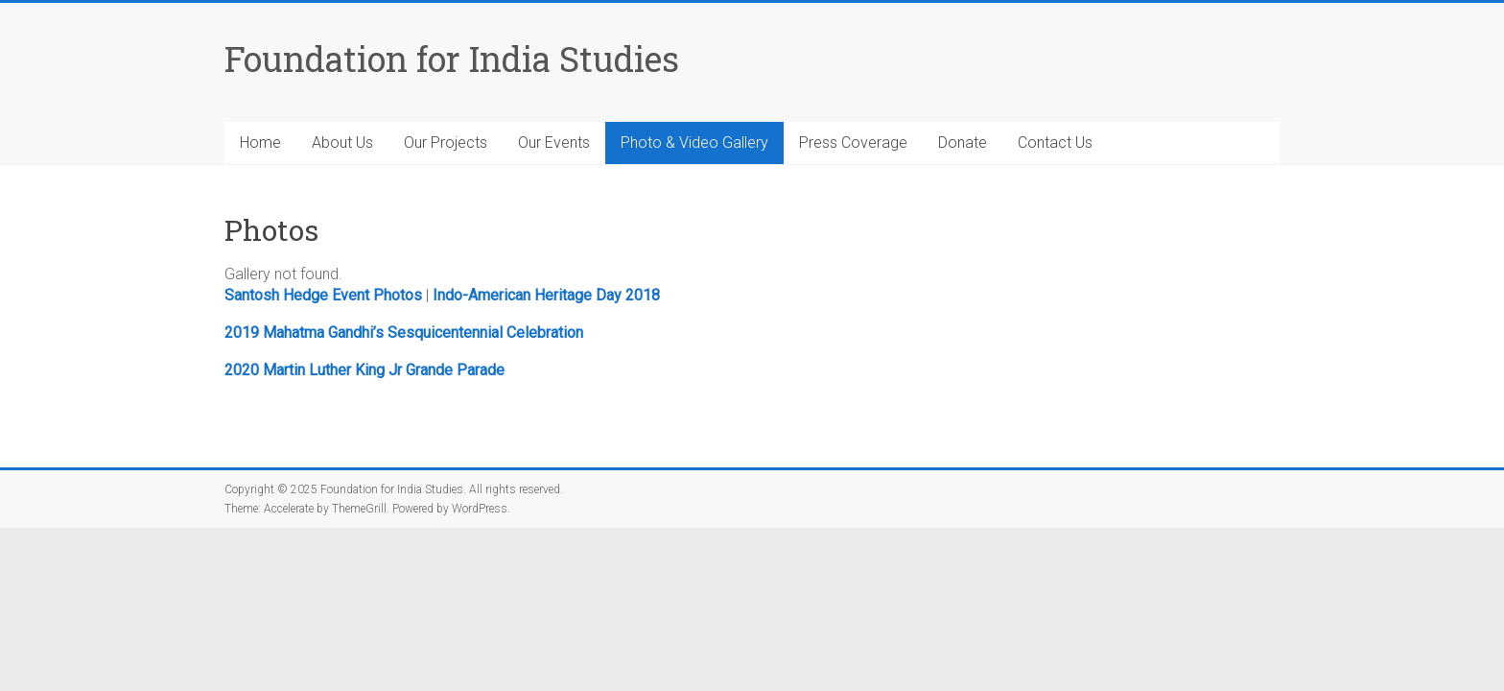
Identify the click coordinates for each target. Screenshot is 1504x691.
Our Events (554, 142)
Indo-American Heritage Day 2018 (546, 295)
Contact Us (1055, 142)
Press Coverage (853, 142)
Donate (962, 142)
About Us (342, 142)
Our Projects (445, 142)
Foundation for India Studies (451, 59)
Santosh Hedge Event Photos (323, 295)
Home (260, 142)
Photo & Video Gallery (694, 142)
